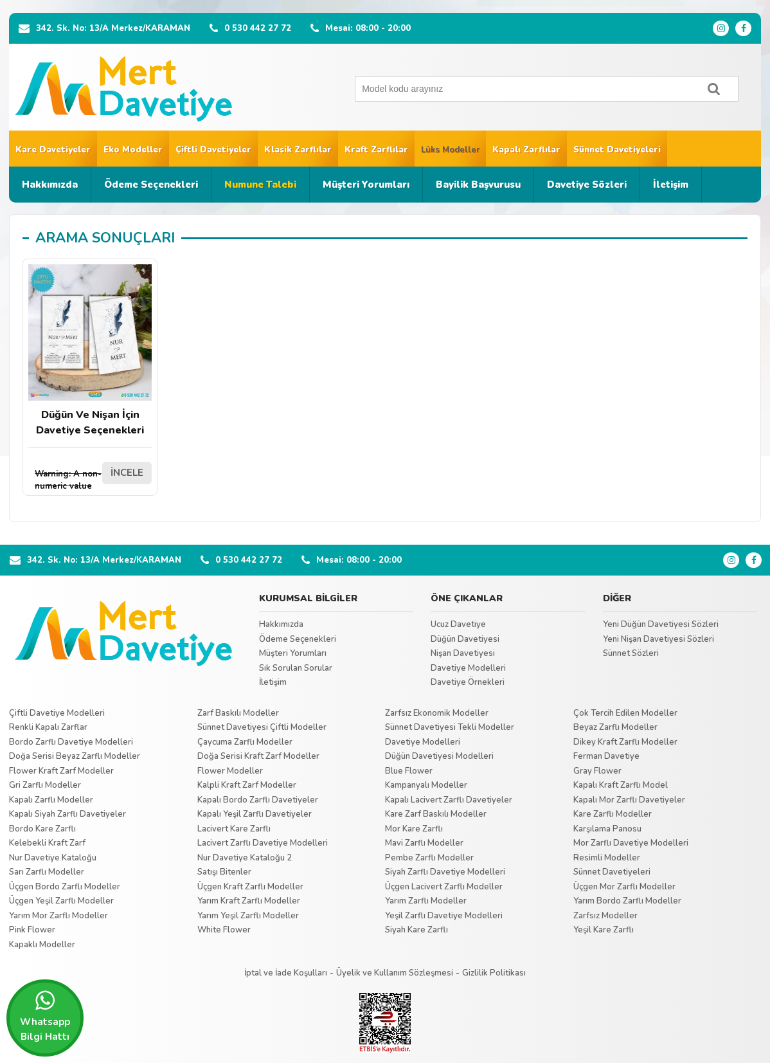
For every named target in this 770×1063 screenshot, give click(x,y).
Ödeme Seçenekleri (151, 184)
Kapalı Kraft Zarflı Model (620, 785)
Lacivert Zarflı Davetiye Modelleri (262, 843)
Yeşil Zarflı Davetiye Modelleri (444, 916)
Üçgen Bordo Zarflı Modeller (64, 887)
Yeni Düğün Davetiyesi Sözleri (661, 624)
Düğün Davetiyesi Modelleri (439, 756)
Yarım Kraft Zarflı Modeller (248, 901)
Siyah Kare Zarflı (416, 930)
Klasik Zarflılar (298, 150)
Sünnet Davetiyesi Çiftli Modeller (262, 727)
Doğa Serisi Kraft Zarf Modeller (258, 756)
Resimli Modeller (606, 858)
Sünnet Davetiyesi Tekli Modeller (449, 727)
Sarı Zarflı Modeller (46, 872)
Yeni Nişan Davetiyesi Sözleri (658, 639)
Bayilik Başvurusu (478, 184)
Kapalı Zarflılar (526, 150)
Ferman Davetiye (606, 756)
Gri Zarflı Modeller (45, 785)
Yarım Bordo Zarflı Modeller (627, 901)
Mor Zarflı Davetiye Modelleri (630, 843)
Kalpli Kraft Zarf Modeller (246, 785)
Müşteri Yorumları (366, 184)
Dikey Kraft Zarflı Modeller (625, 742)
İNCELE (127, 472)
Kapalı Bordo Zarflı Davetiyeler (257, 800)
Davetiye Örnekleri (468, 682)
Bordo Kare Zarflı (42, 829)
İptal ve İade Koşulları (285, 973)
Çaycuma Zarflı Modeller (244, 742)
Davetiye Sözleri (587, 184)
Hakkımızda (50, 184)
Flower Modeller (230, 771)
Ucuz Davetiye (458, 624)
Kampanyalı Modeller (426, 785)
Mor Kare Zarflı (414, 829)
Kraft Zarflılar (376, 150)
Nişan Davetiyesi (463, 653)
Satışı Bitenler (224, 872)
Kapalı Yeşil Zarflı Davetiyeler (254, 814)
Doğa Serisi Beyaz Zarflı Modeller (74, 756)
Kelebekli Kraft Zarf (47, 843)
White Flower (224, 930)
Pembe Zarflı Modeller (429, 858)
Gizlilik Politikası (494, 973)
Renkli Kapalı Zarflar (48, 727)
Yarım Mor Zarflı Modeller (58, 916)
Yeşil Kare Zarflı (603, 930)
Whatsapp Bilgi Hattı (45, 1016)
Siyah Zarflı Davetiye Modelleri (445, 872)
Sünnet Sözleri (631, 653)
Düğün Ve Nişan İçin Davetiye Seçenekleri (90, 350)
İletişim (670, 184)
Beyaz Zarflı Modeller (615, 727)
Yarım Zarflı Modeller (426, 901)
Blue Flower (409, 771)
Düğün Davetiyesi (465, 639)
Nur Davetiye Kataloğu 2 (244, 858)
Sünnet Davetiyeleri (617, 150)
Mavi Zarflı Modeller (424, 843)
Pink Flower (32, 930)
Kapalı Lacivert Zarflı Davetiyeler (448, 800)
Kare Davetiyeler (53, 150)
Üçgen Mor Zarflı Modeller (624, 887)
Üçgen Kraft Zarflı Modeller (250, 887)
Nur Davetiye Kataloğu (52, 858)
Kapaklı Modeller (42, 944)
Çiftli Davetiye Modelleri (57, 713)
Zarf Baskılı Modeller (238, 713)
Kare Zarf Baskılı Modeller (436, 814)
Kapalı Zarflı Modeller (51, 800)
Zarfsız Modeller (605, 916)
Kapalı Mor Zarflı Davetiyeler (629, 800)
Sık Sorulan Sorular (295, 668)
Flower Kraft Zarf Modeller (61, 771)
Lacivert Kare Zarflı (234, 829)
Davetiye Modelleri (468, 668)
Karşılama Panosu (607, 829)
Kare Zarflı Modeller (612, 814)
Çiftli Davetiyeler (213, 150)
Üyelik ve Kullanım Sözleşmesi (394, 973)
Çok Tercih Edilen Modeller (625, 713)
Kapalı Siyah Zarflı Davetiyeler (67, 814)
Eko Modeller (133, 150)
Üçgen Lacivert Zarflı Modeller (444, 887)
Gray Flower (597, 771)
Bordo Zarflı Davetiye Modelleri (71, 742)
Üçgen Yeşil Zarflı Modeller (61, 901)
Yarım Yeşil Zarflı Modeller (248, 916)
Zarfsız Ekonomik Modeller (436, 713)
